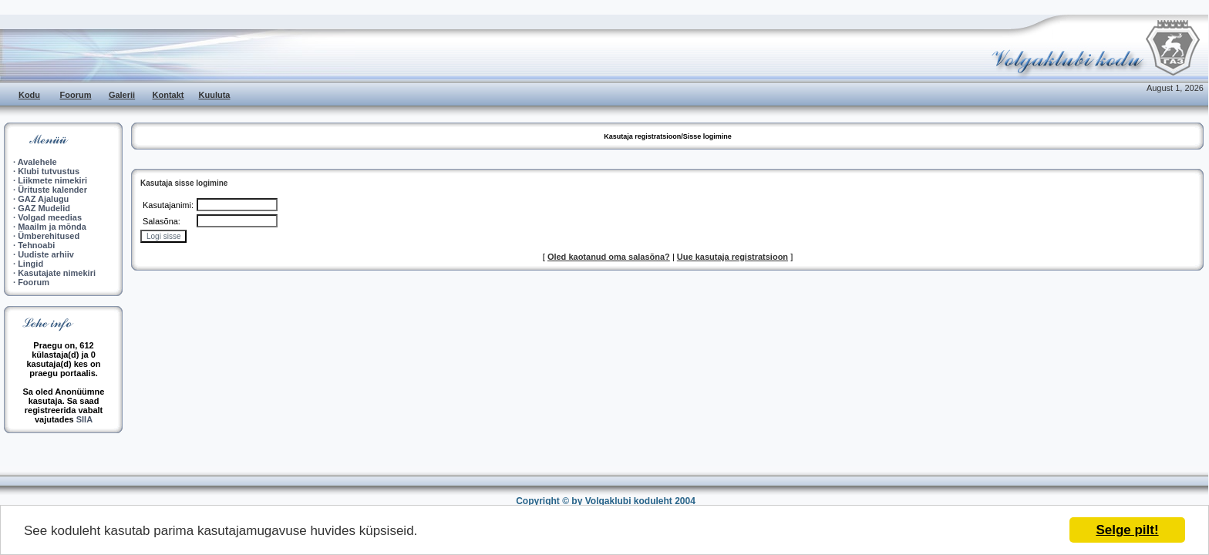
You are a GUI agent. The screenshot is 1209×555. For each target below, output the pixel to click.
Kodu (29, 94)
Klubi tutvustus (48, 171)
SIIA (84, 419)
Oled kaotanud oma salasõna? (608, 256)
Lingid (30, 263)
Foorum (76, 94)
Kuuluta (215, 94)
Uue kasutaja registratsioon (732, 256)
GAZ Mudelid (44, 208)
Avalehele (37, 161)
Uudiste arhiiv (46, 254)
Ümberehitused (48, 235)
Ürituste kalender (52, 189)
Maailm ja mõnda (52, 226)
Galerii (122, 94)
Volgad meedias (50, 217)
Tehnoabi (36, 245)
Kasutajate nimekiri (57, 273)
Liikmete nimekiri (52, 180)
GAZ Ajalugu (43, 199)
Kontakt (168, 94)
